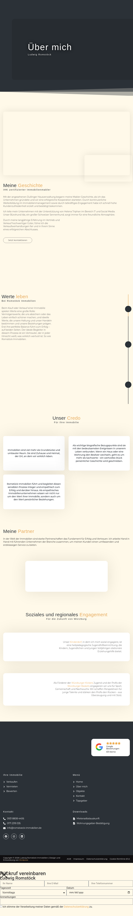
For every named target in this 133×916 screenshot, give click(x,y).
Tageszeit (5, 889)
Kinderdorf (76, 643)
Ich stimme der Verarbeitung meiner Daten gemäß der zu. (48, 907)
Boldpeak (23, 861)
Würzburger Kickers (82, 683)
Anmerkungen (8, 898)
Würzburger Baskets (78, 686)
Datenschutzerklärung (76, 907)
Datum (70, 889)
